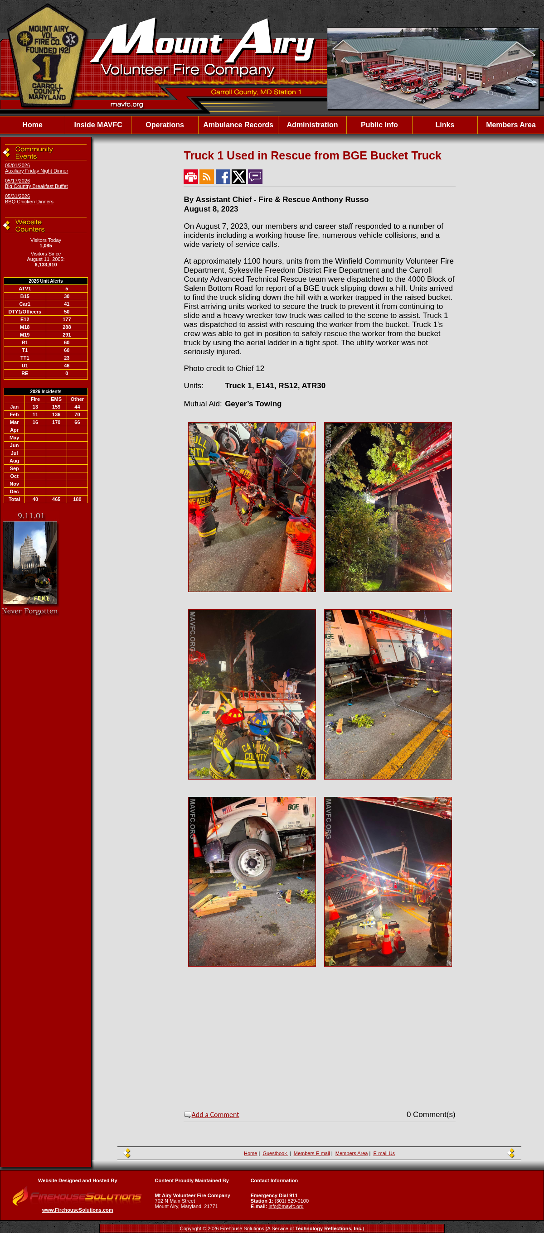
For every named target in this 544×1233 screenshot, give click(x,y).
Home (32, 125)
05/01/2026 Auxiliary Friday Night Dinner (36, 168)
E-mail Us (384, 1153)
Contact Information (274, 1180)
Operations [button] (165, 125)
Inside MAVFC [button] (98, 125)
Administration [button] (312, 125)
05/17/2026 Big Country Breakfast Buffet (36, 183)
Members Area (511, 125)
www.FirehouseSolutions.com (77, 1210)
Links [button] (445, 125)
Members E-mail (312, 1153)
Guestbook (275, 1153)
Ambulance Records (238, 125)
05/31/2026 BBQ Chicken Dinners (29, 198)
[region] (272, 125)
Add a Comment (215, 1114)
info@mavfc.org (285, 1206)
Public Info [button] (379, 125)
